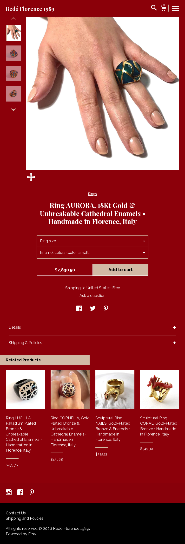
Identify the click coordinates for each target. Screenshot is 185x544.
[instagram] (9, 493)
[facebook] (20, 493)
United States (98, 288)
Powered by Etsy (21, 534)
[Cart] (163, 9)
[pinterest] (32, 493)
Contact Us (16, 513)
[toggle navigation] (175, 8)
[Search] (154, 8)
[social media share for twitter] (92, 309)
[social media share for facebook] (79, 309)
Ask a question (92, 295)
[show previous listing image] (13, 18)
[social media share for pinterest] (106, 309)
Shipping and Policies (24, 518)
